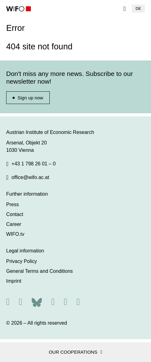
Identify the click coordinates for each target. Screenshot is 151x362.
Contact (14, 214)
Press (12, 204)
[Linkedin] (65, 302)
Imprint (13, 281)
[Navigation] (125, 9)
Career (13, 224)
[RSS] (8, 302)
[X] (20, 302)
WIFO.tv (15, 234)
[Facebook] (53, 302)
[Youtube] (78, 302)
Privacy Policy (21, 261)
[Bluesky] (36, 302)
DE (138, 8)
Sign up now (30, 97)
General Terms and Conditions (39, 271)
